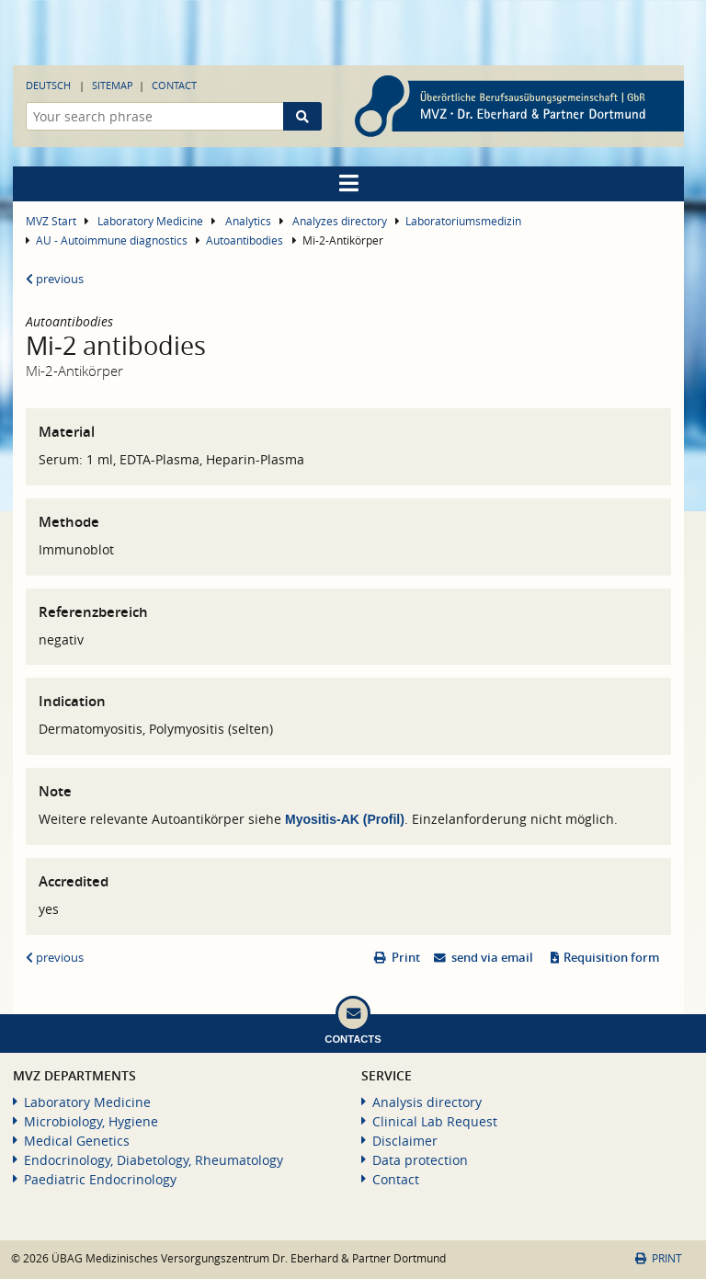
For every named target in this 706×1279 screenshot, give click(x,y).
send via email (492, 957)
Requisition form (611, 957)
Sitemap (112, 85)
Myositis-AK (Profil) (344, 819)
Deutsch (48, 85)
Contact (174, 85)
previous (55, 279)
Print (406, 957)
